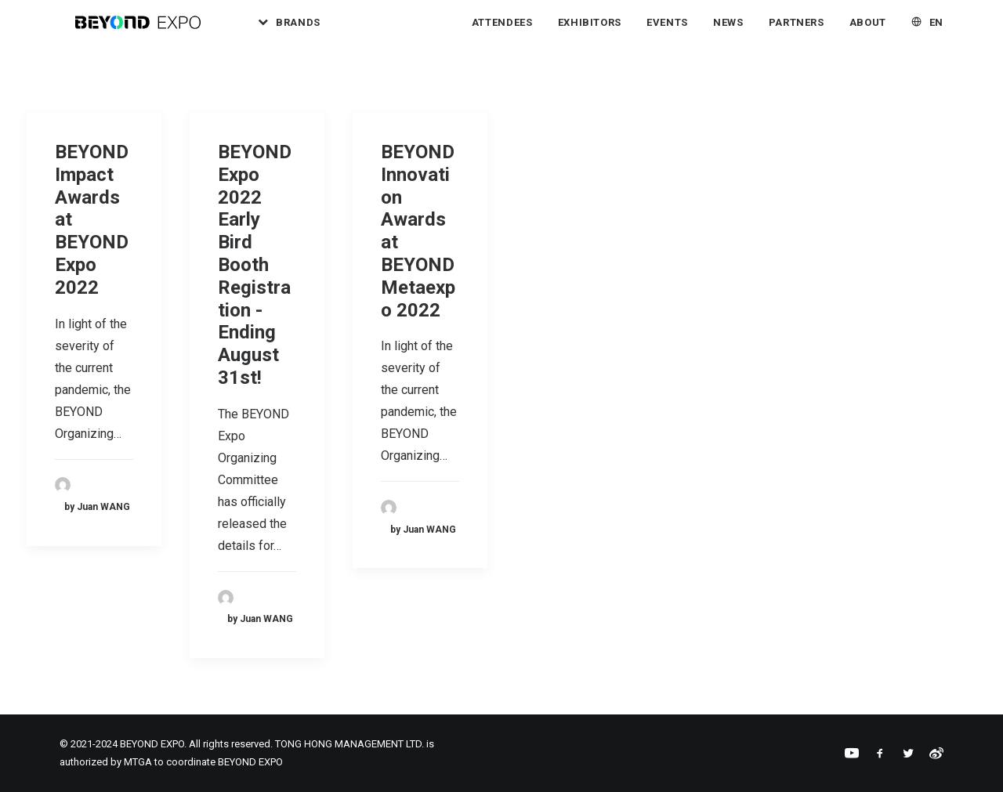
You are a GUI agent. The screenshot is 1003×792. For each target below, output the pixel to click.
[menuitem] (312, 30)
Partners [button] (796, 31)
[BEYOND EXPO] (147, 30)
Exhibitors (590, 31)
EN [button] (936, 31)
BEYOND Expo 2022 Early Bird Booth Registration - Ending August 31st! (254, 265)
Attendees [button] (502, 31)
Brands (327, 31)
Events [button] (667, 31)
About (867, 31)
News (728, 31)
